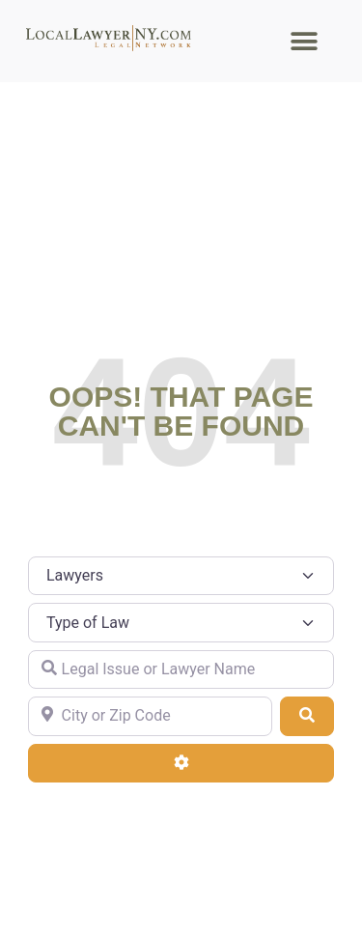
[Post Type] (181, 575)
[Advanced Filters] (181, 763)
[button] (304, 41)
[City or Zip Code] (150, 716)
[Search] (307, 716)
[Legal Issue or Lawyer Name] (181, 669)
